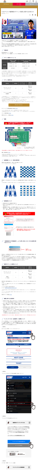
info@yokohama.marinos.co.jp (11, 287)
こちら (16, 108)
